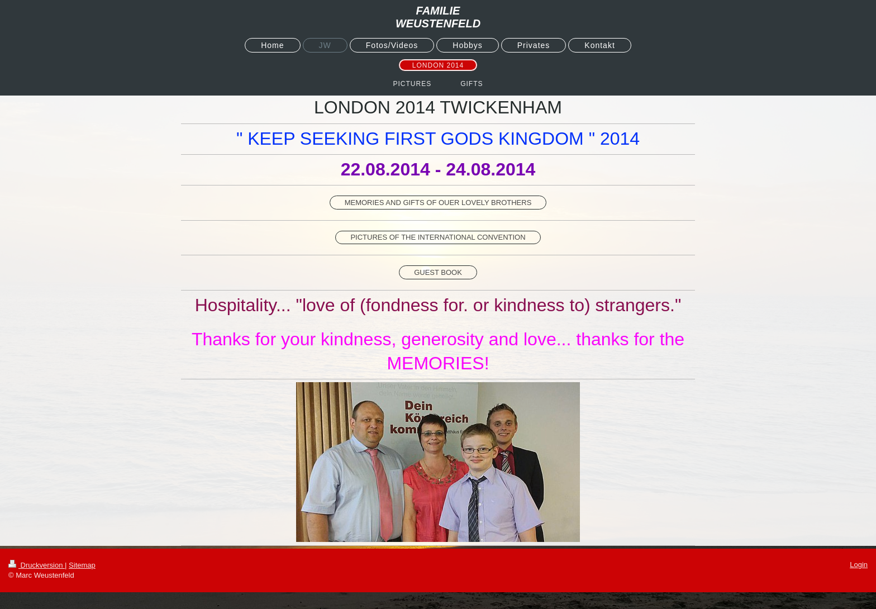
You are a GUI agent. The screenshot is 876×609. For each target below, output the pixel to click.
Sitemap (82, 565)
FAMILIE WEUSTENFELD (438, 17)
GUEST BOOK (438, 272)
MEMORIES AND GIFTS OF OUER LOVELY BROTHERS (438, 202)
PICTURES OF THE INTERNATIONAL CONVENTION (437, 237)
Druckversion (36, 565)
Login (859, 564)
